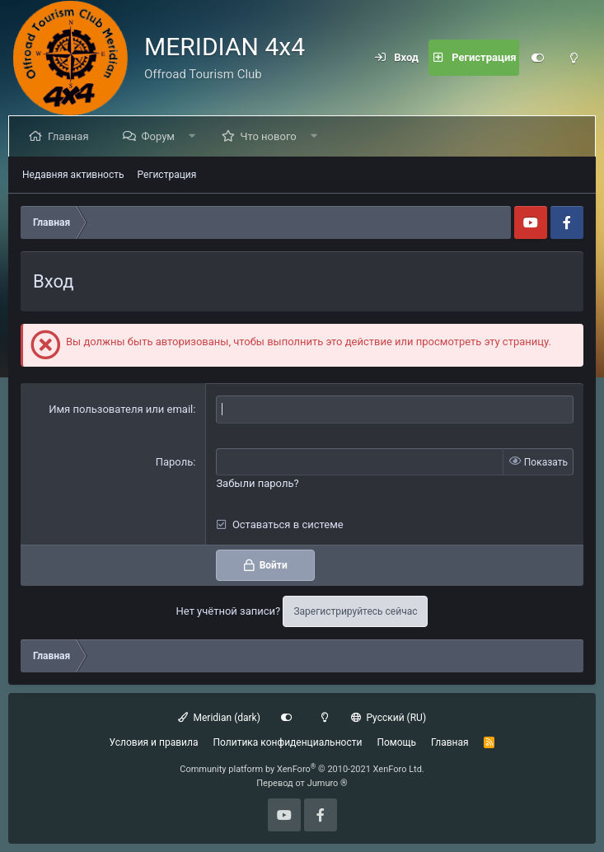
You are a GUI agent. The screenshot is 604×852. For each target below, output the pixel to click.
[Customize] (537, 58)
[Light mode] (573, 58)
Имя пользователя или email (121, 409)
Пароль (175, 462)
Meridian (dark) (219, 717)
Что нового (272, 136)
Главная (71, 136)
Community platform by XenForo (302, 769)
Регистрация (167, 174)
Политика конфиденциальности (287, 742)
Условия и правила (154, 742)
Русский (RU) (388, 717)
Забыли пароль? (257, 483)
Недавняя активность (73, 174)
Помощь (396, 742)
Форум (160, 136)
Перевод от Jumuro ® (302, 783)
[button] (196, 136)
